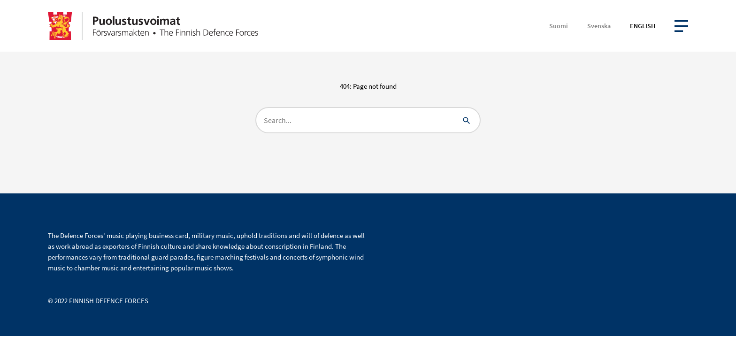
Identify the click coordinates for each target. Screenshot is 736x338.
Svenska (599, 26)
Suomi (558, 26)
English (642, 26)
